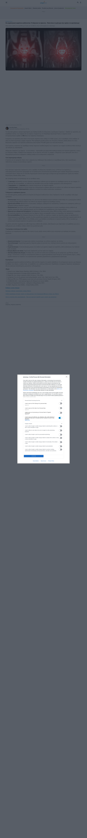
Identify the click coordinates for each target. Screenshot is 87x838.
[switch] (60, 403)
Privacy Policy (51, 460)
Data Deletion (36, 460)
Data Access (43, 460)
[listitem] (43, 400)
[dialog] (43, 419)
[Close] (67, 377)
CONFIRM (33, 456)
